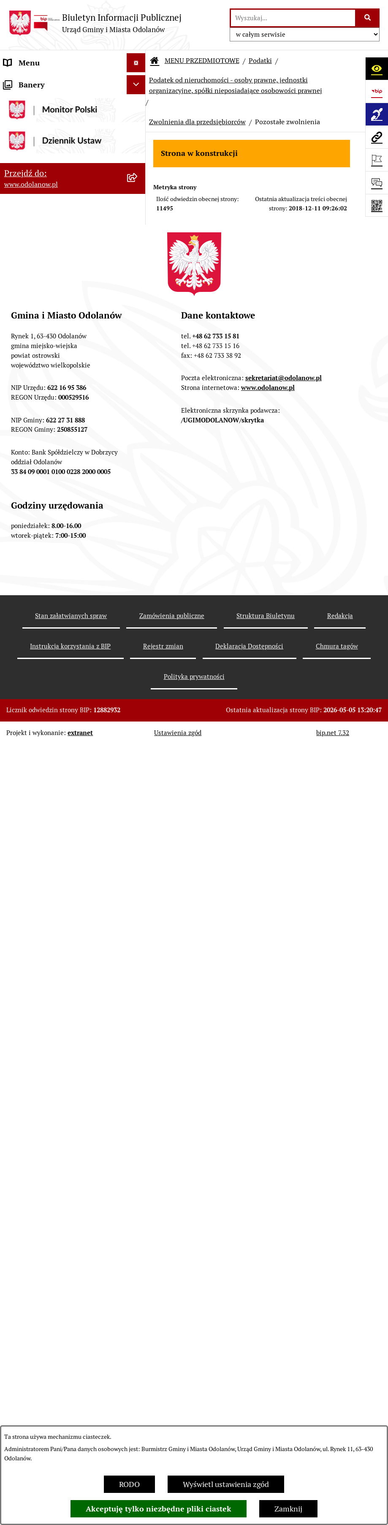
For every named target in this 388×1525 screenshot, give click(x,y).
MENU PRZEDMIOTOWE (45, 120)
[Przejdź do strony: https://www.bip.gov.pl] (376, 91)
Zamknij (288, 1509)
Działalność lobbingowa (44, 101)
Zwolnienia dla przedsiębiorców (197, 121)
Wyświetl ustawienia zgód (226, 1484)
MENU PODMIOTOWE (41, 82)
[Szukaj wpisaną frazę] (368, 17)
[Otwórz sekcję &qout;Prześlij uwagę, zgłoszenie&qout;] (376, 182)
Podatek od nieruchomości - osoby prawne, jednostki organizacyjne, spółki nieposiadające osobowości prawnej (235, 85)
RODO (129, 1484)
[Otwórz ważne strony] (376, 159)
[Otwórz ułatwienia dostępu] (376, 68)
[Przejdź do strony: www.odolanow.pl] (376, 136)
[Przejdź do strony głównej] (95, 23)
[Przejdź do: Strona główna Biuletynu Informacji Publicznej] (154, 61)
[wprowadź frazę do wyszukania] (293, 17)
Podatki (260, 60)
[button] (138, 82)
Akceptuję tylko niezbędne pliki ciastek (158, 1509)
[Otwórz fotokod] (376, 205)
